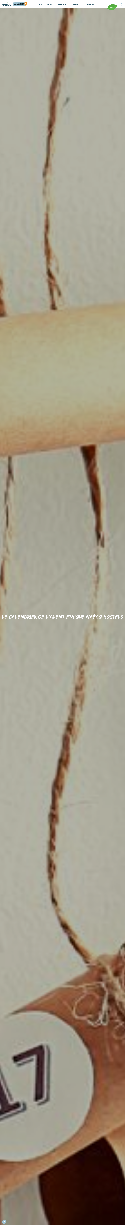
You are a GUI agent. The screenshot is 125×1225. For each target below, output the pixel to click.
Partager (50, 4)
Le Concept (75, 4)
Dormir (39, 4)
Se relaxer (62, 4)
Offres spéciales (90, 4)
